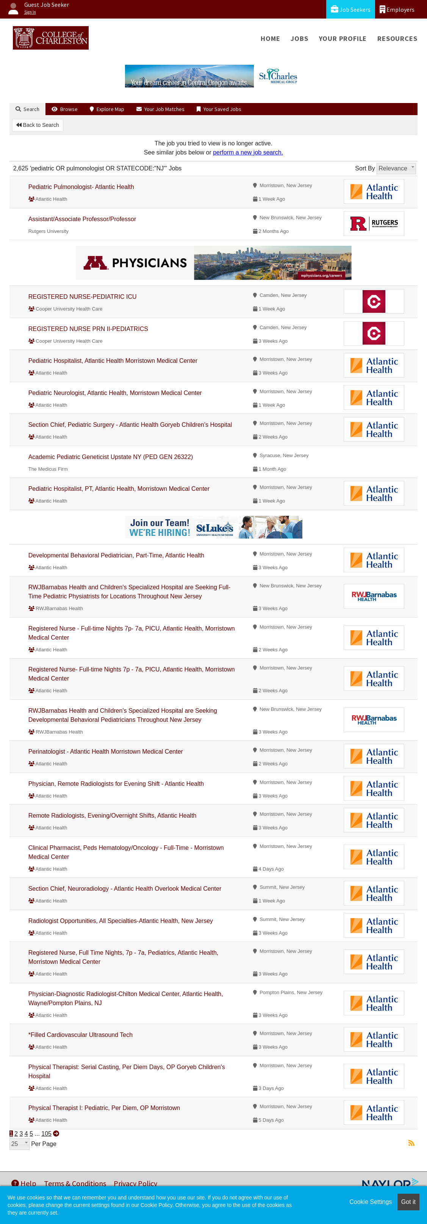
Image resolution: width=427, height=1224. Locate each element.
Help (23, 1183)
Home (270, 38)
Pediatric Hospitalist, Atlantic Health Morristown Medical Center (112, 361)
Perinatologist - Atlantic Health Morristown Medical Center (105, 751)
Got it (408, 1202)
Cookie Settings (370, 1202)
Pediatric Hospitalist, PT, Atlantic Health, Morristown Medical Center (119, 489)
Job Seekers (351, 9)
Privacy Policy (135, 1183)
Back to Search (37, 125)
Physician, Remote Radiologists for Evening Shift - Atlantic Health (116, 784)
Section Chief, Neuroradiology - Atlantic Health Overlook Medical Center (125, 888)
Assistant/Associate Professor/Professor (82, 219)
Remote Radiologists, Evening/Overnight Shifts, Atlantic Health (112, 815)
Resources (397, 38)
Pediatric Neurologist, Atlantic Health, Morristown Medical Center (115, 393)
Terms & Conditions (75, 1183)
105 (46, 1133)
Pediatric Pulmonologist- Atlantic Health (81, 187)
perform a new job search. (248, 152)
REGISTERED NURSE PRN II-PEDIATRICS (88, 329)
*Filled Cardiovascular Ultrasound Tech (80, 1035)
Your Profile (343, 38)
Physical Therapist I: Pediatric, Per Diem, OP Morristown (104, 1108)
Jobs (299, 38)
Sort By (365, 168)
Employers (397, 9)
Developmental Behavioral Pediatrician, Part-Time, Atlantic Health (116, 555)
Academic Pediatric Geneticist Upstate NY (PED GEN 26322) (110, 457)
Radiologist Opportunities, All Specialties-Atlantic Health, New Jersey (120, 921)
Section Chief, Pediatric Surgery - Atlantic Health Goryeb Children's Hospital (130, 425)
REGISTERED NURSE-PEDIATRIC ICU (82, 297)
